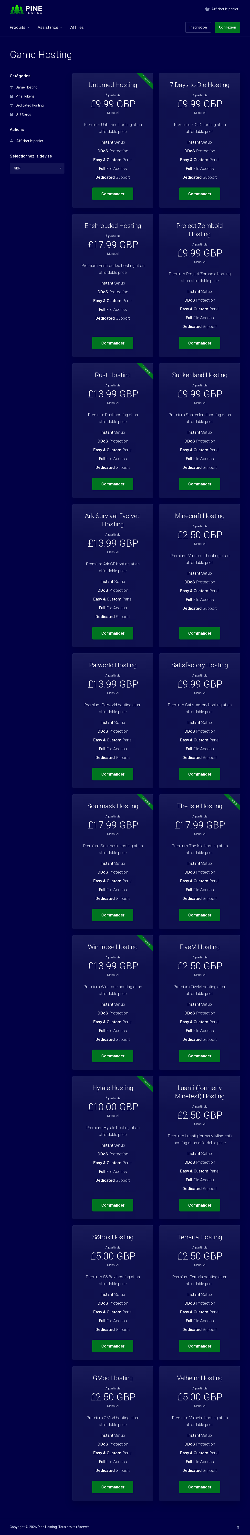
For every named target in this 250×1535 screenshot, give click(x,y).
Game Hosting (23, 87)
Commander (113, 193)
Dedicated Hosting (27, 105)
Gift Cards (20, 114)
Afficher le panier (26, 141)
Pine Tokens (22, 96)
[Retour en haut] (238, 1527)
